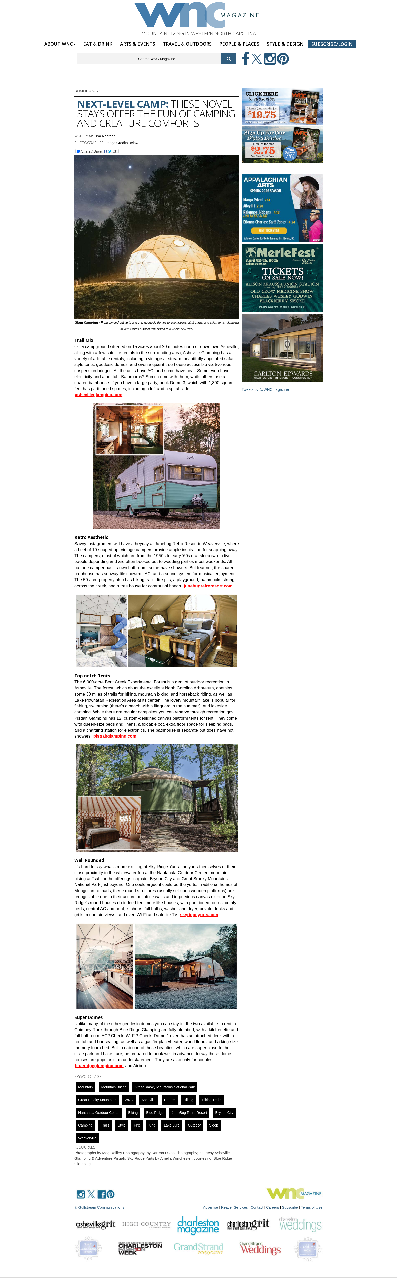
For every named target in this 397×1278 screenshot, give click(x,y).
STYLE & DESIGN (285, 44)
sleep (213, 1125)
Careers (273, 1207)
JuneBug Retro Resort (189, 1113)
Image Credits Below (122, 143)
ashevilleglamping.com (98, 394)
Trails (105, 1125)
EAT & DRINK (97, 44)
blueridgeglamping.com (99, 1065)
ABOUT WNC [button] (59, 44)
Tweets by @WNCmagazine (265, 389)
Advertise (213, 1207)
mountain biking (114, 1087)
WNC (129, 1100)
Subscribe (291, 1207)
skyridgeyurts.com (199, 914)
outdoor (194, 1125)
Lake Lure (172, 1125)
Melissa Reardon (102, 136)
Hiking (188, 1100)
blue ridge (155, 1113)
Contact (258, 1207)
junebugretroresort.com (208, 585)
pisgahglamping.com (114, 736)
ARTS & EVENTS (137, 44)
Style (122, 1125)
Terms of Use (312, 1207)
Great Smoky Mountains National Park (165, 1087)
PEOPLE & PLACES (239, 44)
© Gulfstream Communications (99, 1207)
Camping (85, 1125)
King (151, 1125)
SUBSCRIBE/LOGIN (332, 44)
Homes (169, 1100)
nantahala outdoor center (99, 1113)
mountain (85, 1087)
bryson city (224, 1113)
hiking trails (211, 1100)
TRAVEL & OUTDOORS (187, 44)
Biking (133, 1113)
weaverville (87, 1138)
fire (137, 1125)
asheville (149, 1100)
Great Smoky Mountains (97, 1100)
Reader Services (236, 1207)
